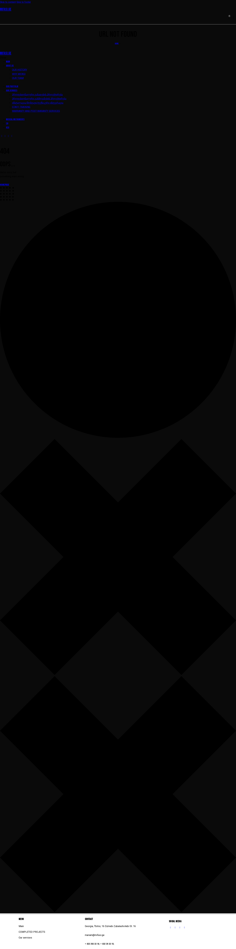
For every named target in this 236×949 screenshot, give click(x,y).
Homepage (4, 184)
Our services (25, 937)
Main (21, 926)
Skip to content (8, 2)
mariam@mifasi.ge (94, 935)
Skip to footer (23, 2)
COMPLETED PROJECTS (32, 931)
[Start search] (233, 18)
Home (117, 43)
